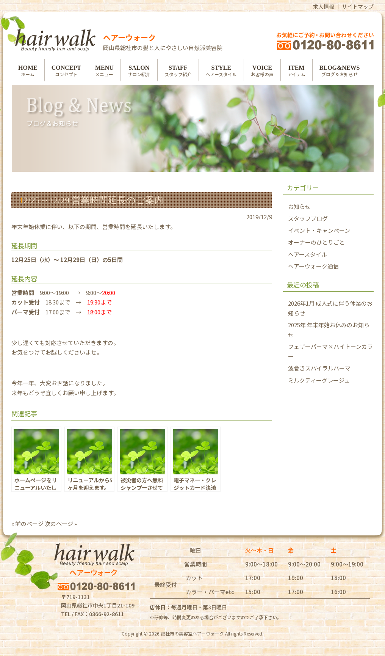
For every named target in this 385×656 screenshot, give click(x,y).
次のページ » (61, 523)
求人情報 (323, 6)
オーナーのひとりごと (316, 242)
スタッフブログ (308, 218)
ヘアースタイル (307, 254)
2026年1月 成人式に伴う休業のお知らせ (330, 308)
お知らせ (299, 206)
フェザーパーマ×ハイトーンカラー (330, 351)
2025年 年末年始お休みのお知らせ (328, 330)
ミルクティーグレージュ (319, 380)
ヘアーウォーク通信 (313, 266)
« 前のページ (27, 523)
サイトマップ (358, 6)
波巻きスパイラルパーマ (319, 368)
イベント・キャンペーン (319, 230)
